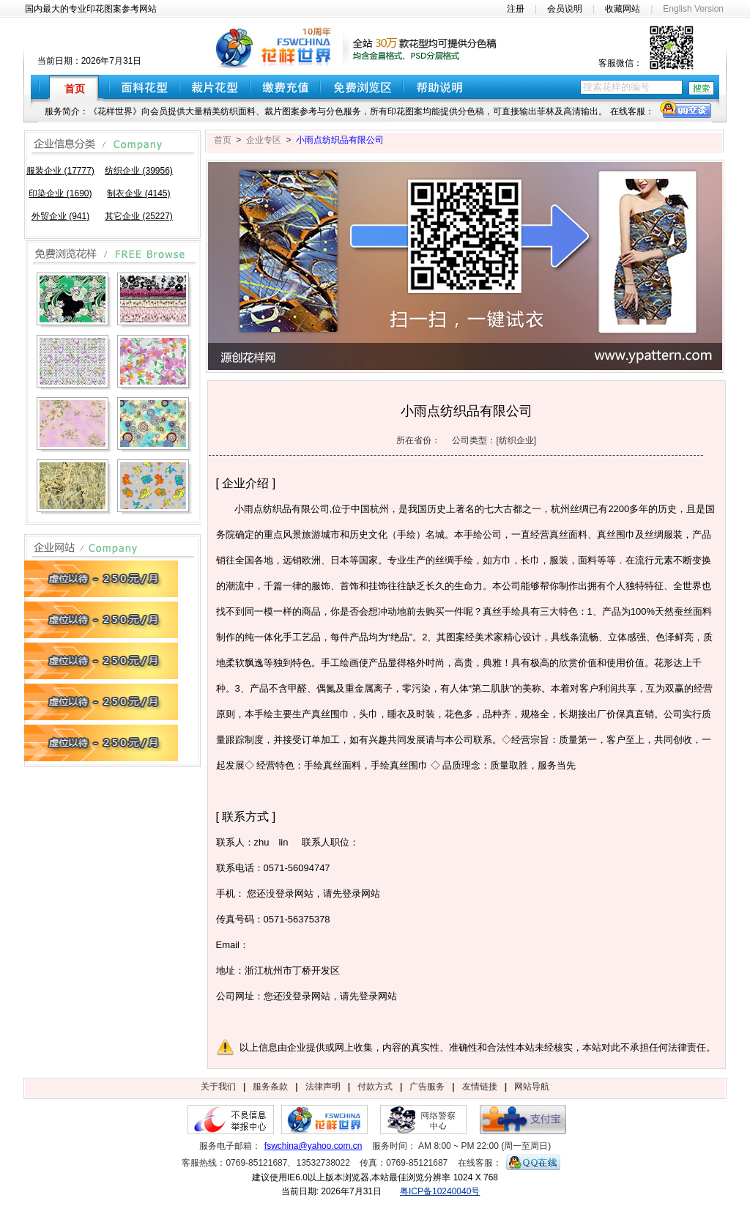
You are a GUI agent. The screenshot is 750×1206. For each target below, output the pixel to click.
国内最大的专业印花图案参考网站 (91, 9)
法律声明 (323, 1086)
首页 (222, 140)
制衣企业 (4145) (138, 193)
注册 (515, 9)
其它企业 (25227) (139, 216)
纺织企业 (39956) (139, 171)
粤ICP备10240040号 (440, 1191)
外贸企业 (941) (60, 216)
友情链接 (479, 1086)
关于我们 (218, 1086)
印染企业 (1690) (60, 193)
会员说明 (564, 9)
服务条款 (270, 1086)
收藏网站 (622, 9)
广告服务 (427, 1086)
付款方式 (375, 1086)
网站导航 (531, 1086)
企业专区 (263, 140)
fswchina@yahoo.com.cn (313, 1146)
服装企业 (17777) (60, 171)
